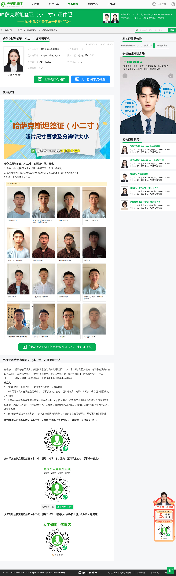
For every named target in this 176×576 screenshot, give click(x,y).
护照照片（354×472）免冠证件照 (145, 202)
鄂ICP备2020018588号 (55, 572)
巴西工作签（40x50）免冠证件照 (145, 146)
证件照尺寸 (32, 30)
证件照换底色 (161, 45)
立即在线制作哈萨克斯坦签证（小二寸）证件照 (60, 347)
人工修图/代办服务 (93, 79)
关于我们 (141, 572)
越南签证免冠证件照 (139, 174)
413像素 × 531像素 (50, 49)
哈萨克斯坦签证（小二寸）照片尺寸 (136, 45)
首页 (20, 30)
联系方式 (155, 572)
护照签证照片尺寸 (50, 30)
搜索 (172, 30)
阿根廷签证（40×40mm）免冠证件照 (147, 160)
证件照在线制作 (54, 79)
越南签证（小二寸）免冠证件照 (144, 188)
